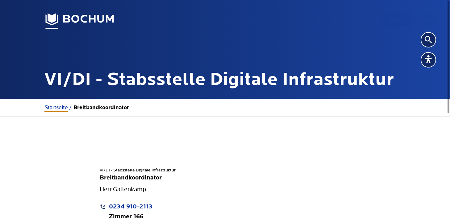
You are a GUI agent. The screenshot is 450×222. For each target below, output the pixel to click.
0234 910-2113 (130, 207)
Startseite (56, 107)
